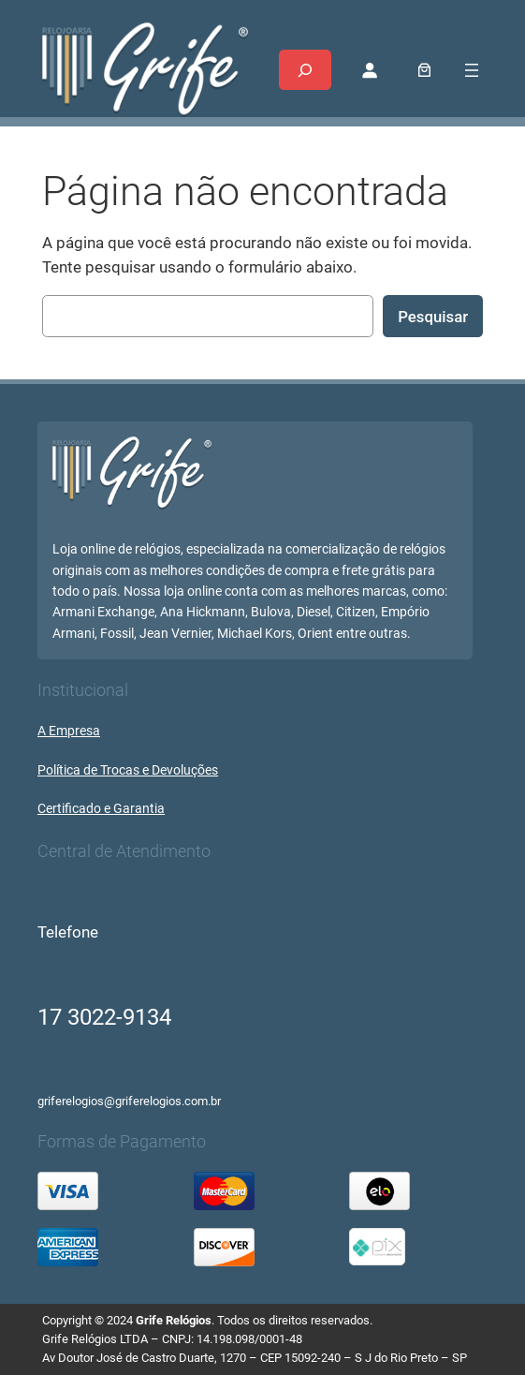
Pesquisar (433, 316)
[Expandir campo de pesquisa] (305, 70)
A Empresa (68, 731)
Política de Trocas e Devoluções (127, 770)
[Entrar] (369, 70)
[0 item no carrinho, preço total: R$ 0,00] (425, 69)
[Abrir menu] (471, 70)
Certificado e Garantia (101, 809)
